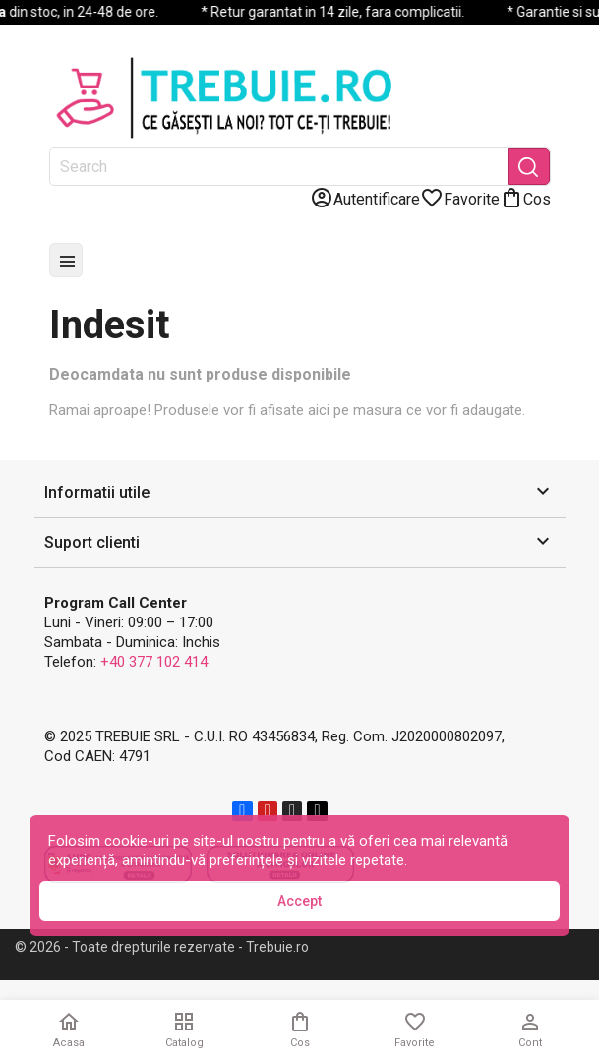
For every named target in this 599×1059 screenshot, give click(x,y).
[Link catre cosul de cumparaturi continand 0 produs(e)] (525, 197)
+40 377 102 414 (154, 662)
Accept (299, 901)
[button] (300, 493)
